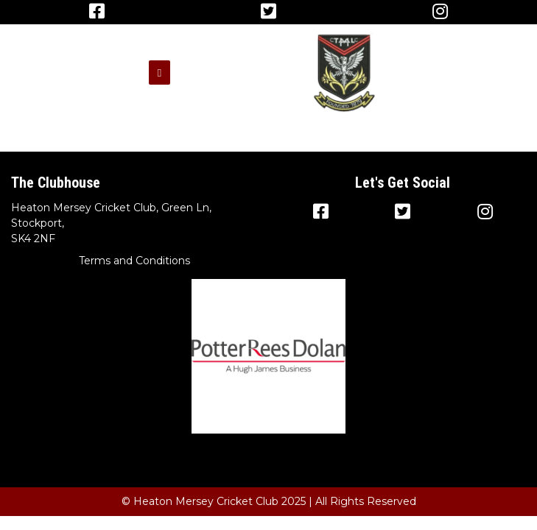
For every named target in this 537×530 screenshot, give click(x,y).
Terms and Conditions (134, 260)
